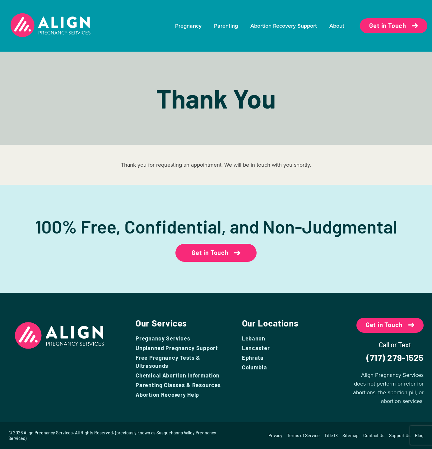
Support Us (399, 435)
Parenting (226, 26)
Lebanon (253, 338)
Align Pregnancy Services (48, 432)
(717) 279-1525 (395, 357)
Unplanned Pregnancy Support (177, 348)
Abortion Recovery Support (283, 26)
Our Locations (270, 323)
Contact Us (373, 435)
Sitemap (350, 435)
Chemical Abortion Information (178, 375)
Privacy (275, 435)
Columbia (254, 367)
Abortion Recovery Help (167, 394)
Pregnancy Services (163, 338)
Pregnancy (188, 26)
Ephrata (253, 357)
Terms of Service (303, 435)
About (336, 26)
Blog (419, 435)
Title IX (330, 435)
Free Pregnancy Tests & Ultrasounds (168, 361)
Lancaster (256, 348)
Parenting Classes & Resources (178, 385)
